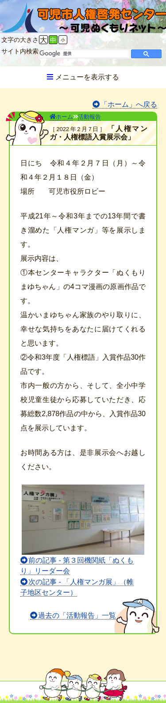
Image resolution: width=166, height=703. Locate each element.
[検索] (83, 54)
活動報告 (89, 116)
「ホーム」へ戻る (128, 104)
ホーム (61, 116)
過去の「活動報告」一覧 (77, 615)
